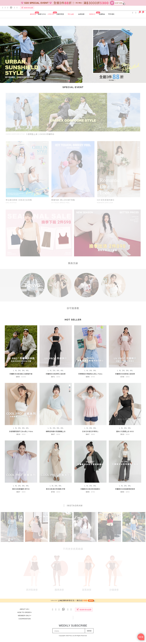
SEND (89, 631)
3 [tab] (73, 81)
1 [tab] (66, 81)
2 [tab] (69, 81)
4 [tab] (76, 81)
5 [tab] (80, 81)
